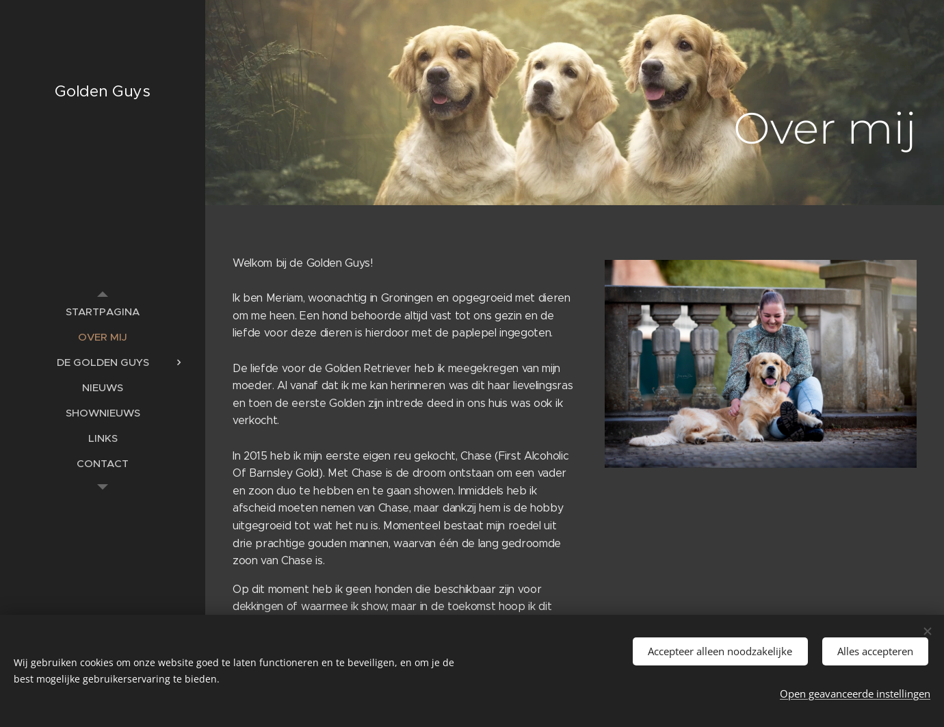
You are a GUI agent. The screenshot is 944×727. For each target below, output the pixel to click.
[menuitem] (102, 311)
